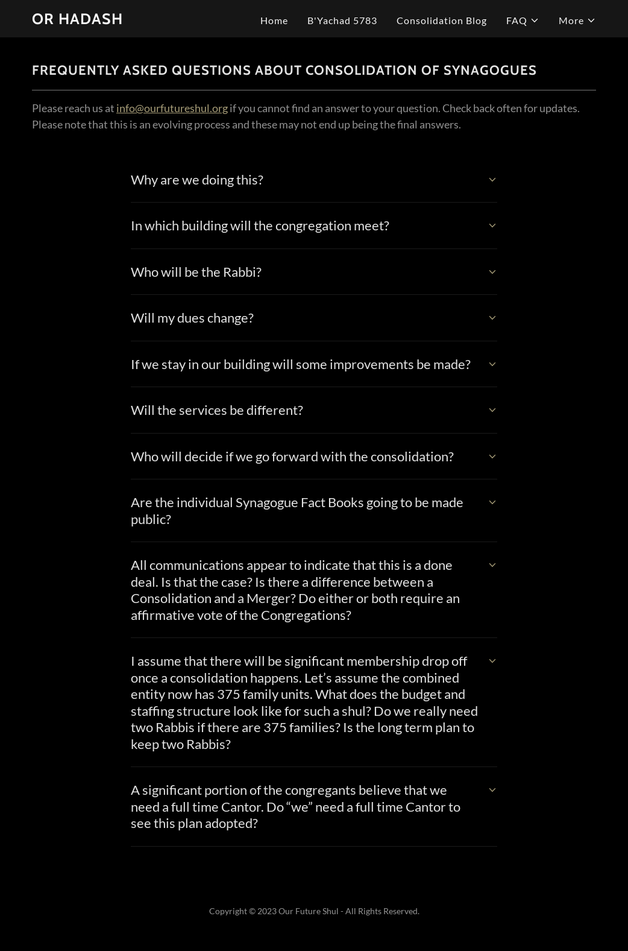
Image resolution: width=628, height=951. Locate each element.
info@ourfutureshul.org (172, 108)
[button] (522, 20)
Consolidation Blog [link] (442, 20)
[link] (77, 20)
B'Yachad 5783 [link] (342, 20)
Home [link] (274, 20)
